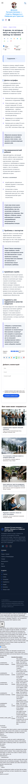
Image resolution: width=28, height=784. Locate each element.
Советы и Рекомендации (7, 556)
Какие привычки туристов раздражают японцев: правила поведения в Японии (14, 485)
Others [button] (1, 765)
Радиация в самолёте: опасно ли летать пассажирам (12, 513)
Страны (3, 559)
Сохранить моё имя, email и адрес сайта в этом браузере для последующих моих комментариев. (15, 391)
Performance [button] (3, 735)
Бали (2, 563)
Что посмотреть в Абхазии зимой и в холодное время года (13, 456)
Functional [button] (2, 725)
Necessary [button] (2, 645)
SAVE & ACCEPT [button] (4, 774)
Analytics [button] (2, 745)
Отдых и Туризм (5, 554)
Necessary (4, 647)
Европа (3, 566)
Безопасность (4, 561)
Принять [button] (2, 621)
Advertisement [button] (3, 755)
